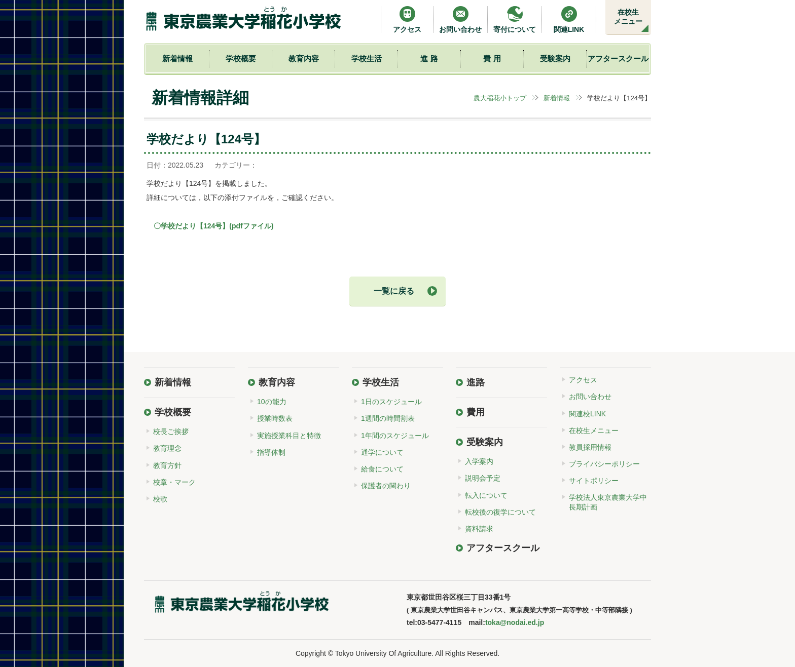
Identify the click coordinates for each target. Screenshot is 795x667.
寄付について (514, 19)
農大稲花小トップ (500, 98)
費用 (475, 412)
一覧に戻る (394, 291)
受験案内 (555, 58)
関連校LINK (587, 414)
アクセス (407, 19)
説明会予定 (482, 478)
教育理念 (167, 448)
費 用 (491, 58)
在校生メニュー (628, 16)
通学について (382, 452)
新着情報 (177, 58)
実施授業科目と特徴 (289, 435)
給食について (382, 469)
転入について (486, 495)
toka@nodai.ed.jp (514, 622)
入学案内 (479, 461)
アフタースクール (618, 58)
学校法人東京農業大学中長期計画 (608, 502)
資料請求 (479, 529)
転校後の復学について (500, 512)
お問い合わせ (460, 19)
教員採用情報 (590, 447)
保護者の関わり (386, 486)
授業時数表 (275, 418)
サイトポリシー (594, 481)
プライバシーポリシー (604, 464)
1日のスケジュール (391, 402)
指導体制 (271, 452)
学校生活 (366, 58)
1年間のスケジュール (395, 435)
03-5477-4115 (439, 622)
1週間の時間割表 (388, 418)
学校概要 (241, 58)
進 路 (429, 58)
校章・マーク (174, 482)
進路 (475, 382)
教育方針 (167, 465)
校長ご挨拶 (171, 431)
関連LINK (569, 19)
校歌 (160, 499)
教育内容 (303, 58)
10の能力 (271, 402)
